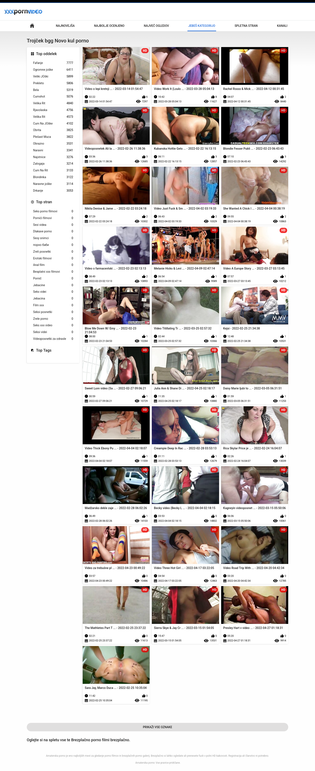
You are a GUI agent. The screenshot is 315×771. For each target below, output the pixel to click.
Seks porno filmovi (53, 211)
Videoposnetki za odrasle (53, 339)
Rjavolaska (53, 110)
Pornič (53, 278)
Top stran (44, 202)
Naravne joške (53, 184)
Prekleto (53, 83)
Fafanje (53, 63)
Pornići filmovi (53, 218)
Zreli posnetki (53, 251)
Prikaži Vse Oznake (157, 727)
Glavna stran (32, 25)
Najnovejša (65, 25)
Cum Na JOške (53, 123)
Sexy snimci (53, 238)
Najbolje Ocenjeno (109, 25)
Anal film (53, 265)
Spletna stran (246, 25)
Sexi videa (53, 225)
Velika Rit (53, 103)
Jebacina (53, 298)
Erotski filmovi (53, 258)
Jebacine (53, 285)
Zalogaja (53, 163)
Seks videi (53, 292)
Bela (53, 90)
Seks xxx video (53, 325)
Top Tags (43, 350)
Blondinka (53, 177)
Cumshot (53, 96)
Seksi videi (53, 332)
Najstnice (53, 157)
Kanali (282, 25)
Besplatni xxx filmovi (53, 272)
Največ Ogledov (156, 25)
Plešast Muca (53, 137)
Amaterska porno (145, 762)
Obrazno (53, 143)
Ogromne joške (53, 70)
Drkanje (53, 190)
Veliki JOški (53, 76)
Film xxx (53, 305)
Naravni (53, 150)
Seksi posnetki (53, 312)
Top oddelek (46, 53)
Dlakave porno (53, 231)
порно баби (53, 245)
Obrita (53, 130)
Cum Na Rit (53, 170)
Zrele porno (53, 319)
